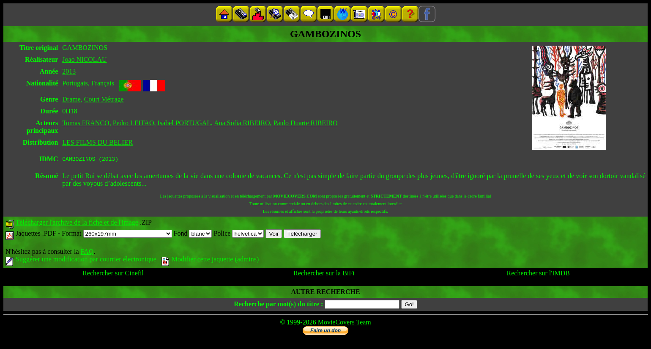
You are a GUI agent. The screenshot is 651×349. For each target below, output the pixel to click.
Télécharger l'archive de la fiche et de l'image (77, 223)
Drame (71, 99)
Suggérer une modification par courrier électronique (80, 260)
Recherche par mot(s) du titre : (278, 305)
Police (238, 234)
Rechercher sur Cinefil (113, 274)
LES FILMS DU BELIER (97, 142)
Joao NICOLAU (84, 59)
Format (117, 234)
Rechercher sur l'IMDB (538, 274)
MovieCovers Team (344, 323)
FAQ (86, 252)
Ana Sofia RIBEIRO (242, 122)
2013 (69, 71)
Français (102, 83)
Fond (193, 234)
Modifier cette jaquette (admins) (210, 260)
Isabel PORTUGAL (184, 122)
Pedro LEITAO (133, 122)
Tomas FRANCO (85, 122)
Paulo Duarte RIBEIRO (306, 122)
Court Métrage (104, 99)
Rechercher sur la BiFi (323, 274)
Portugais (75, 83)
